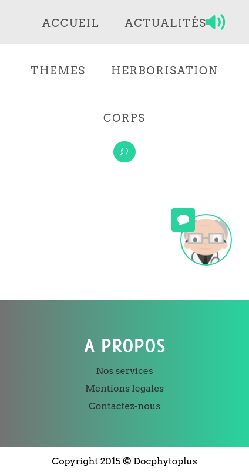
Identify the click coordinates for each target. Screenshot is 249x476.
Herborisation (164, 70)
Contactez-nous (124, 406)
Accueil (70, 23)
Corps (124, 118)
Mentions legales (124, 388)
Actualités (166, 23)
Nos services (124, 370)
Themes (58, 70)
